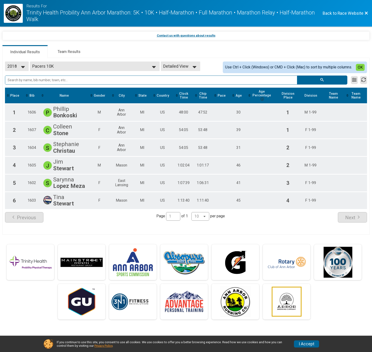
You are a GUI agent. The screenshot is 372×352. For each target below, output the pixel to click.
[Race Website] (15, 13)
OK (360, 67)
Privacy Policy (103, 345)
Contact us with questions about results (186, 35)
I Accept (306, 344)
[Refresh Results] (363, 80)
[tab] (25, 51)
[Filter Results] (354, 80)
